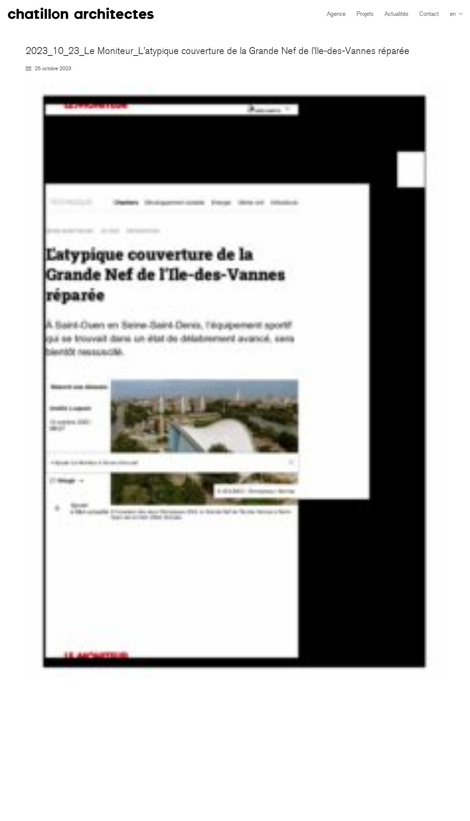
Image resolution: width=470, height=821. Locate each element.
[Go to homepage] (80, 13)
